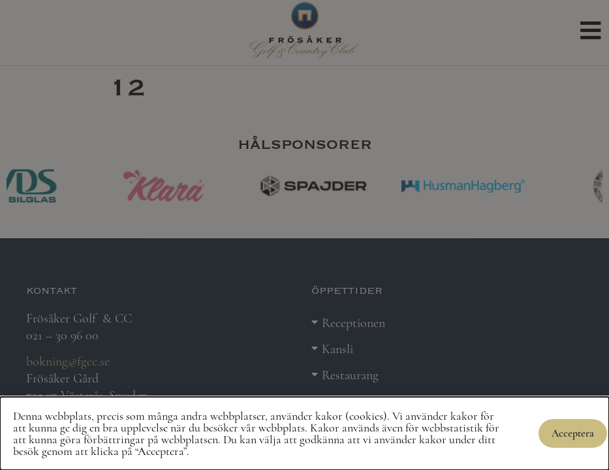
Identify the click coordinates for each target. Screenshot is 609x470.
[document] (304, 235)
